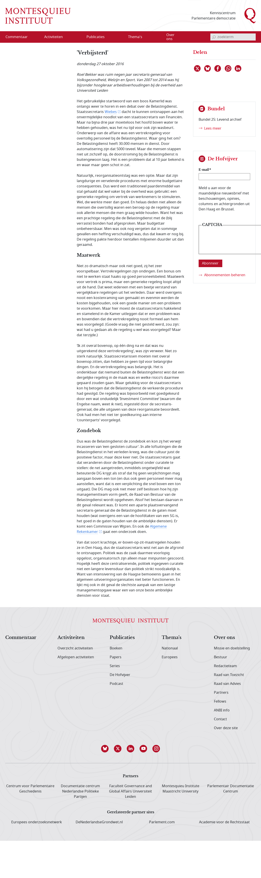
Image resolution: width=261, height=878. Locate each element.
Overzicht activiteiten (75, 648)
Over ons (224, 637)
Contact (220, 719)
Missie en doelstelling (232, 648)
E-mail (204, 169)
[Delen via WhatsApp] (228, 68)
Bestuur (220, 657)
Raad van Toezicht (229, 675)
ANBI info (222, 710)
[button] (104, 748)
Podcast (116, 683)
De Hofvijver (120, 675)
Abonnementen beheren (224, 275)
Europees (170, 657)
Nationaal (170, 648)
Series (115, 666)
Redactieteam (225, 666)
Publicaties (122, 637)
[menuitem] (19, 37)
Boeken (116, 648)
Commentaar (20, 637)
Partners (221, 692)
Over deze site (226, 728)
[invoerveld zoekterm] (233, 37)
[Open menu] (74, 37)
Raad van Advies (227, 683)
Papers (115, 657)
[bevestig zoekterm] (214, 37)
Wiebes (111, 112)
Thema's (171, 637)
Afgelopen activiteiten (76, 657)
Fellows (220, 701)
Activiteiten (71, 637)
